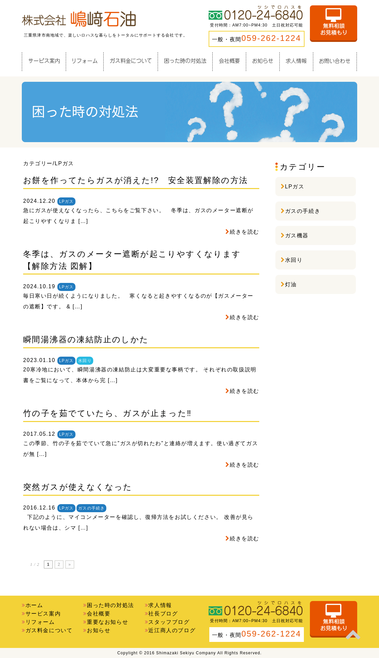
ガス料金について (49, 630)
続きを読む (244, 232)
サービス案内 (43, 613)
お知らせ (98, 630)
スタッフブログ (169, 622)
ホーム (34, 605)
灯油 (291, 284)
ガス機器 (297, 235)
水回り (85, 360)
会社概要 (98, 613)
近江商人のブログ (172, 630)
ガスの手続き (91, 508)
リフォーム (40, 622)
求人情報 (160, 605)
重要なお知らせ (107, 622)
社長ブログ (163, 613)
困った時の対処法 (110, 605)
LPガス (66, 201)
